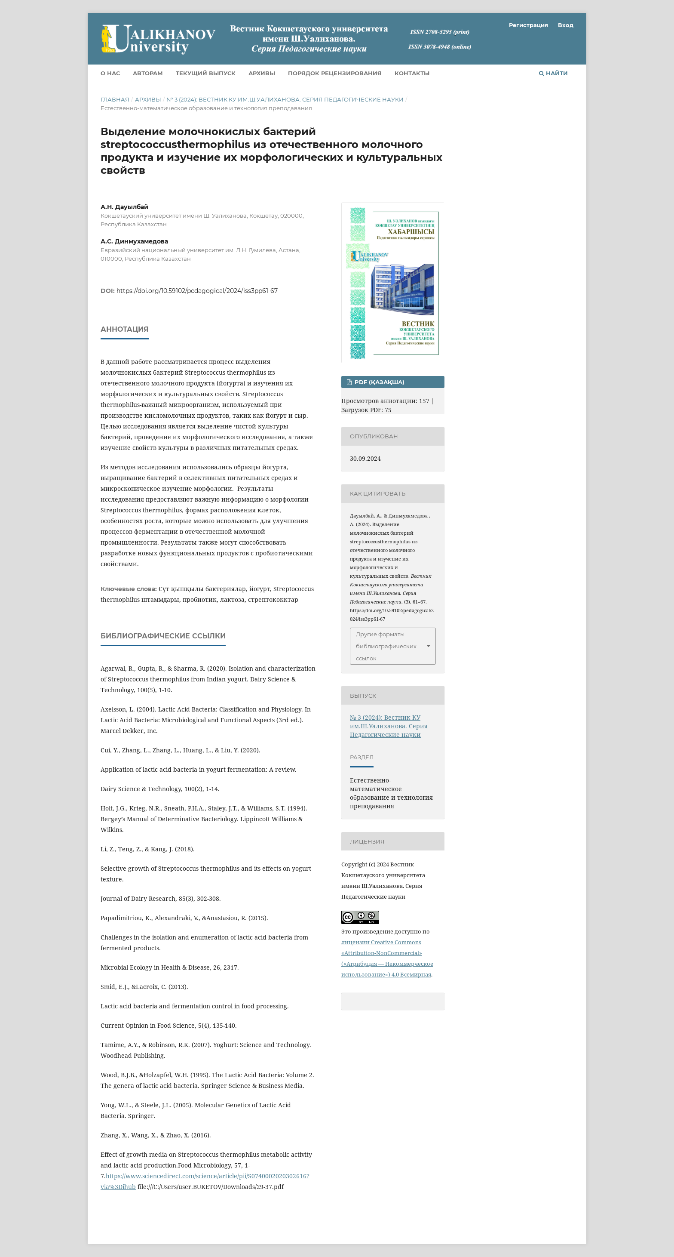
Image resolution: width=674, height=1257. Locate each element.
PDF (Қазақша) (378, 382)
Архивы (261, 73)
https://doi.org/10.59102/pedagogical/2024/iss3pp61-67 (197, 291)
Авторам (148, 73)
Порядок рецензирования (335, 73)
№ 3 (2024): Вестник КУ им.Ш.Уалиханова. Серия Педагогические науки (285, 99)
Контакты (412, 73)
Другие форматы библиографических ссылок (386, 646)
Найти (553, 73)
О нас (110, 73)
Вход (565, 25)
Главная (115, 99)
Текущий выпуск (206, 73)
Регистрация (528, 25)
